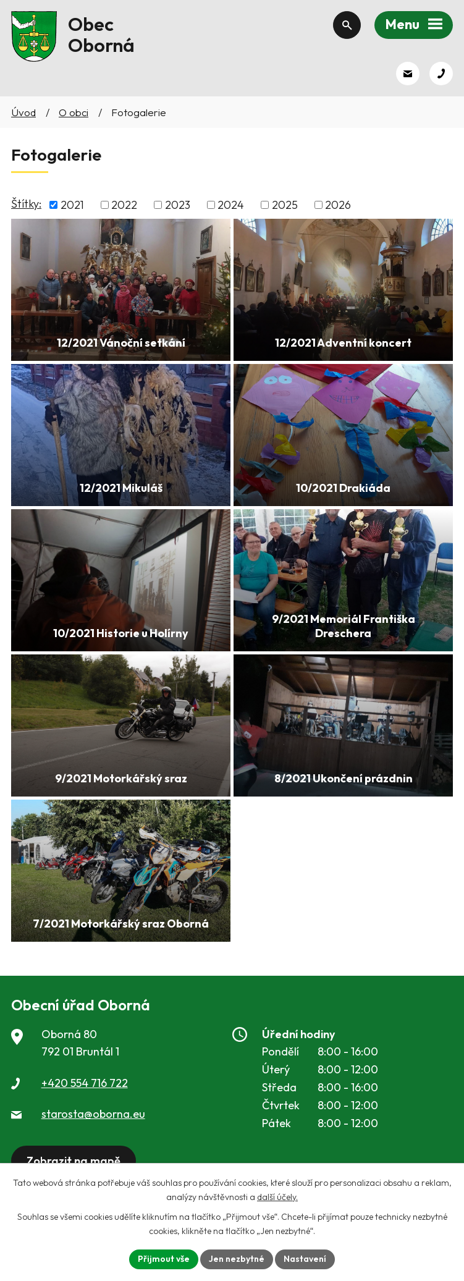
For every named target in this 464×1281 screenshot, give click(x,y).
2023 (177, 205)
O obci (73, 112)
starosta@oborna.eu (93, 1114)
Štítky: (26, 204)
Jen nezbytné (236, 1258)
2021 (72, 205)
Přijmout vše (164, 1258)
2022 (124, 205)
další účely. (277, 1197)
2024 (230, 205)
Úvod (23, 112)
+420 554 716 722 (84, 1083)
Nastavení (305, 1258)
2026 (338, 205)
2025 (285, 205)
